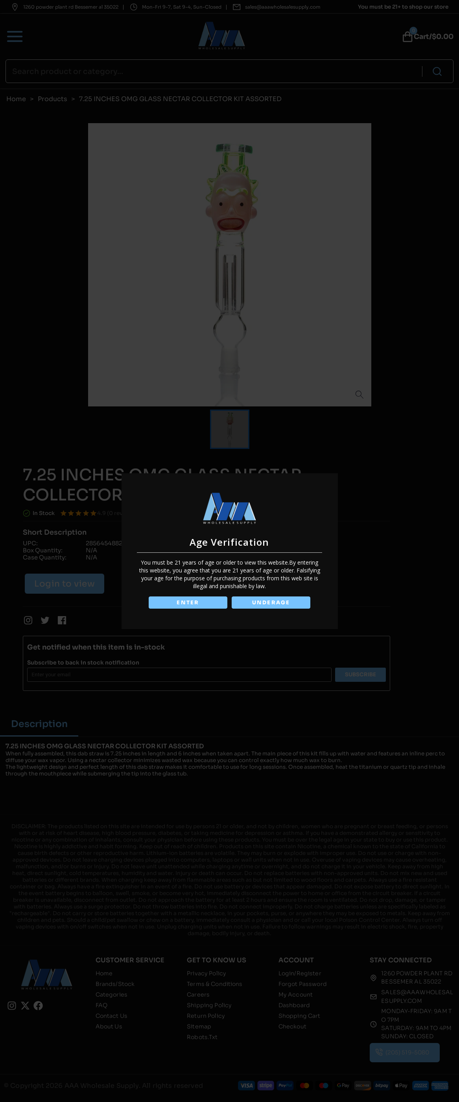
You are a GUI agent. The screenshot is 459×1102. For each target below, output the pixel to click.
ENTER (187, 602)
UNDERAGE (271, 602)
